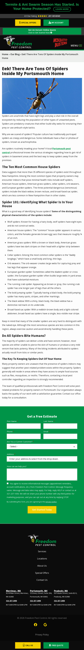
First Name (12, 421)
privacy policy (51, 501)
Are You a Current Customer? (19, 441)
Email (45, 431)
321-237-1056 (11, 600)
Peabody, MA (61, 591)
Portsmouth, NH (38, 591)
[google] (45, 624)
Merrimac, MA (13, 591)
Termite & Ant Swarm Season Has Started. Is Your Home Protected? (42, 6)
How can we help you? (16, 466)
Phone (10, 431)
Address (10, 454)
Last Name (48, 421)
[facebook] (35, 624)
